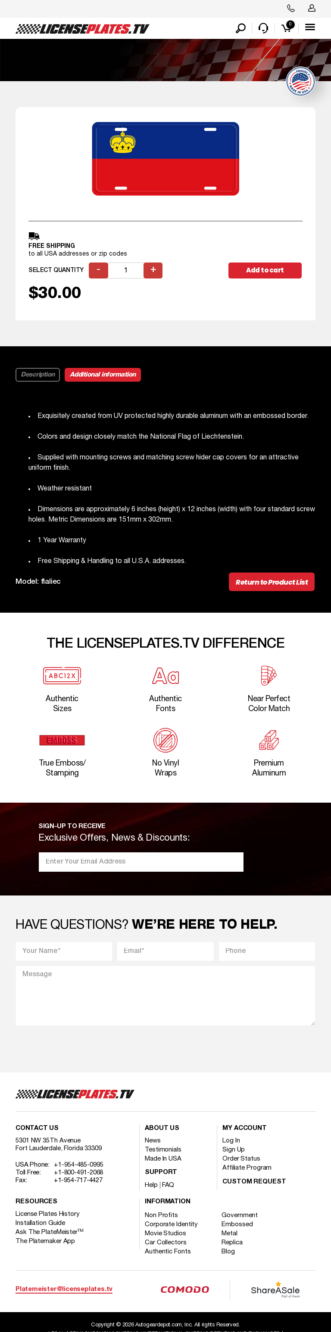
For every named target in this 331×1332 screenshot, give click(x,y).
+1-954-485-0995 (78, 1165)
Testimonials (163, 1150)
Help (151, 1186)
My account (244, 1129)
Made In (163, 1159)
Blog (228, 1252)
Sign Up (233, 1150)
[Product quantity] (125, 271)
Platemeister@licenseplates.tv (64, 1289)
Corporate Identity (171, 1225)
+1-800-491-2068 (78, 1173)
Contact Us (37, 1129)
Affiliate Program (247, 1168)
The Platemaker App (45, 1242)
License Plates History (48, 1215)
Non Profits (161, 1216)
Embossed (237, 1225)
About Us (162, 1129)
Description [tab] (38, 375)
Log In (231, 1141)
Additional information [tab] (103, 375)
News (153, 1141)
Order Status (241, 1159)
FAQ (168, 1186)
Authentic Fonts (168, 1252)
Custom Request (254, 1182)
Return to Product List (272, 583)
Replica (232, 1243)
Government (240, 1216)
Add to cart (265, 270)
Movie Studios (165, 1234)
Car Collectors (166, 1243)
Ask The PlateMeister (50, 1233)
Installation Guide (40, 1224)
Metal (230, 1234)
